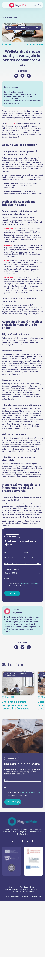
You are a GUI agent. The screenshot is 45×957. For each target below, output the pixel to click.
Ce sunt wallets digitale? (13, 92)
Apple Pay (8, 245)
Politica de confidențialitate (29, 583)
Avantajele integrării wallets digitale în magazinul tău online (18, 98)
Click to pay (8, 277)
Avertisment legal (27, 887)
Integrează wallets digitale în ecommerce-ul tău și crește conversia (22, 102)
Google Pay (8, 228)
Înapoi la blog (9, 17)
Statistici (34, 889)
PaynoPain (10, 124)
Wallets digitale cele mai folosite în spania (20, 94)
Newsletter (13, 887)
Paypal (7, 260)
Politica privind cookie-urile (22, 891)
